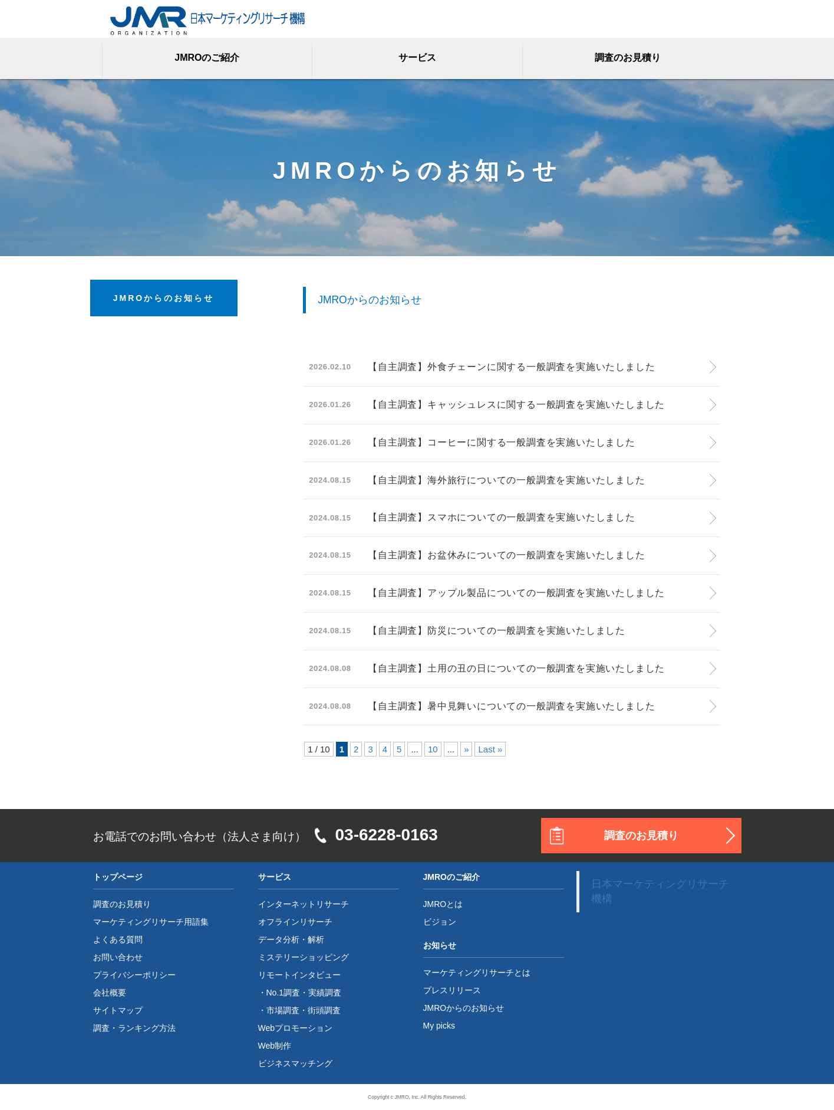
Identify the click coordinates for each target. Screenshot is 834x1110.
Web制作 (275, 1045)
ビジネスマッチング (295, 1063)
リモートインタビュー (299, 975)
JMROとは (443, 904)
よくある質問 (118, 939)
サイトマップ (118, 1010)
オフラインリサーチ (295, 921)
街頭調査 (324, 1010)
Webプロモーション (295, 1028)
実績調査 (324, 992)
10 (433, 749)
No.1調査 (283, 992)
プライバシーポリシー (134, 975)
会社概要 (109, 992)
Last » (490, 749)
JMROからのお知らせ (464, 1008)
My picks (439, 1025)
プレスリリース (452, 990)
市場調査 (282, 1010)
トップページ (118, 877)
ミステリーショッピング (303, 957)
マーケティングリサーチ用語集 (151, 921)
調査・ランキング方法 (134, 1028)
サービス (417, 58)
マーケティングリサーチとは (476, 972)
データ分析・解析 (291, 939)
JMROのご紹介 (206, 58)
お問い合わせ (118, 957)
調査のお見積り (628, 58)
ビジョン (439, 921)
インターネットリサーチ (303, 904)
